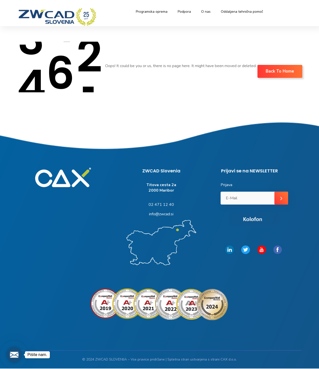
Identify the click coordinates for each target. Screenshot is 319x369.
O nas (206, 11)
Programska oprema (151, 11)
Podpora (184, 11)
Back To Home (280, 71)
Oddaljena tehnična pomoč (242, 11)
